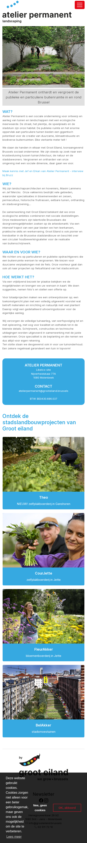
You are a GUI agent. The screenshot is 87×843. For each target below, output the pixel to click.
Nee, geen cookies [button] (40, 808)
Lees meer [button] (14, 836)
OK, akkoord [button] (67, 807)
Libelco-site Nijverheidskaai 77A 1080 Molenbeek (43, 373)
